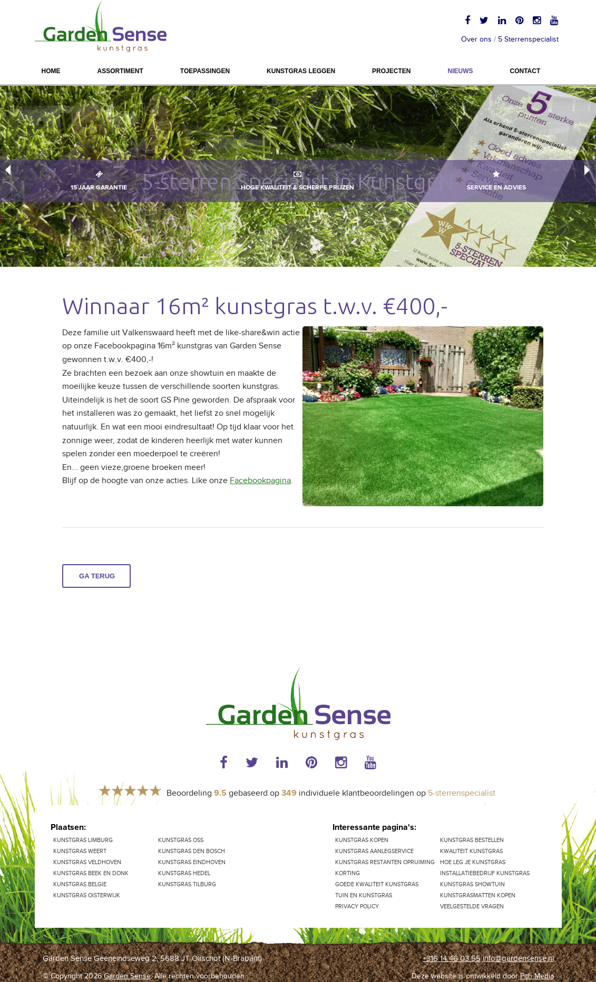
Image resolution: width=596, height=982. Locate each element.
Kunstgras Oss (180, 840)
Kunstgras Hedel (184, 873)
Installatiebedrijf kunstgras (485, 873)
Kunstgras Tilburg (187, 884)
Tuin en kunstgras (363, 895)
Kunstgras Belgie (79, 884)
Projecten (391, 71)
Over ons (476, 39)
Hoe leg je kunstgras (472, 862)
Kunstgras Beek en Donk (91, 873)
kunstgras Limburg (83, 840)
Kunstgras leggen (301, 71)
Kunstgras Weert (79, 851)
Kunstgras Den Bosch (191, 851)
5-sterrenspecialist (461, 793)
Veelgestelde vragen (472, 906)
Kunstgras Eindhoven (192, 862)
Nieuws (460, 71)
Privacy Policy (357, 906)
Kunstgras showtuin (472, 884)
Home (51, 71)
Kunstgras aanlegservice (374, 851)
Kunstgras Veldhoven (87, 862)
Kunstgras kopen (361, 840)
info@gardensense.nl (518, 958)
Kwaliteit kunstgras (471, 851)
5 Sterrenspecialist (528, 39)
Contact (525, 71)
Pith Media (537, 976)
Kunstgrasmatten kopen (477, 895)
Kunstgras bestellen (472, 840)
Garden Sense (127, 976)
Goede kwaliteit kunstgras (376, 884)
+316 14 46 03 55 (452, 958)
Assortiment (120, 71)
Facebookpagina (260, 481)
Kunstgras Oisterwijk (86, 895)
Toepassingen (205, 71)
